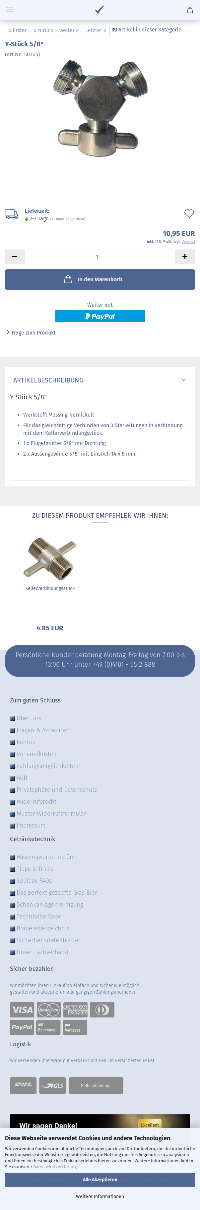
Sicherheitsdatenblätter (49, 940)
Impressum (31, 825)
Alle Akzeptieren (100, 1180)
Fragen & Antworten (43, 730)
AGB (22, 778)
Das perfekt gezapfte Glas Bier (57, 892)
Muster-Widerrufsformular (51, 813)
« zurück (43, 30)
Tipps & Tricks (35, 869)
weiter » (69, 30)
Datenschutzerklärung (55, 1166)
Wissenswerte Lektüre (46, 857)
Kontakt (27, 742)
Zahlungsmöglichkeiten (48, 766)
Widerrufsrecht (36, 801)
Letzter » (95, 30)
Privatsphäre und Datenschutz (57, 789)
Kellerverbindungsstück (50, 588)
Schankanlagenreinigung (50, 904)
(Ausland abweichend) (68, 219)
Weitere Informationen (100, 1196)
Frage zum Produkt (34, 333)
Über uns (29, 718)
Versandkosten (37, 754)
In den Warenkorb (92, 279)
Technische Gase (39, 916)
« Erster (17, 30)
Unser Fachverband (43, 952)
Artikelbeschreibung (47, 380)
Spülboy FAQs (34, 880)
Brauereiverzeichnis (43, 928)
